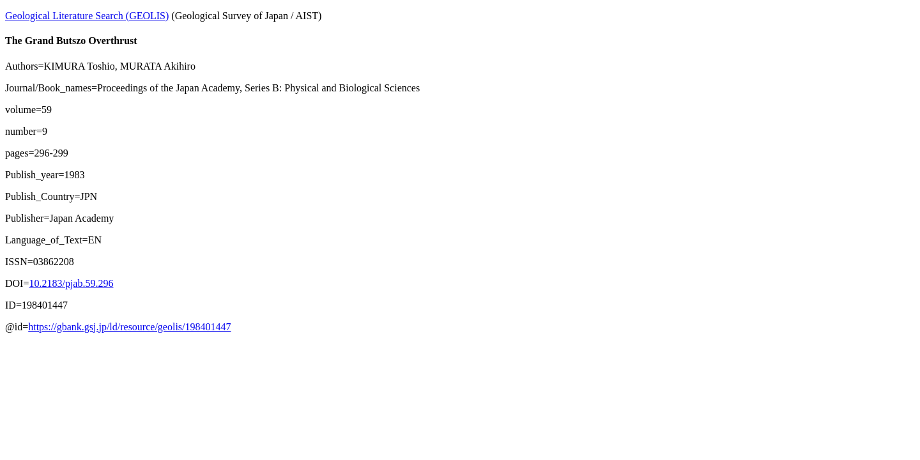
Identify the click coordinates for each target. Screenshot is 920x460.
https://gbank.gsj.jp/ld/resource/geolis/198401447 (129, 326)
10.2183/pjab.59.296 (71, 283)
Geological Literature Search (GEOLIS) (87, 15)
